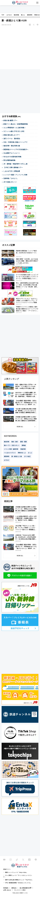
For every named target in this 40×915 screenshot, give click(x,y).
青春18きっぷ (22, 452)
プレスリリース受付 (19, 890)
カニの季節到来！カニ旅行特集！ (14, 127)
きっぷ (30, 452)
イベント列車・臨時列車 (11, 449)
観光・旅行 (15, 441)
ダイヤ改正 (27, 456)
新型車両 (29, 15)
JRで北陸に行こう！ (10, 182)
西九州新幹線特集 (9, 160)
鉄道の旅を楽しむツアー (11, 135)
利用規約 (5, 888)
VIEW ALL (20, 426)
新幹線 (24, 445)
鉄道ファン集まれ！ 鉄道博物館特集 (15, 124)
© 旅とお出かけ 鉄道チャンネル (20, 892)
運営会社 (14, 888)
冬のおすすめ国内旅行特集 (12, 157)
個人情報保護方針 (25, 888)
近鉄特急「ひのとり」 (10, 178)
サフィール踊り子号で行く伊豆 (13, 131)
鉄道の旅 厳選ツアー (10, 120)
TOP (2, 15)
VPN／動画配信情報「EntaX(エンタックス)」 (18, 883)
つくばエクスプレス (10, 452)
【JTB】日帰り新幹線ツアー (13, 167)
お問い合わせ (7, 890)
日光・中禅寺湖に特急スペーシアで (15, 142)
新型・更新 (23, 441)
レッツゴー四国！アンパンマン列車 (15, 175)
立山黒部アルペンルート (11, 153)
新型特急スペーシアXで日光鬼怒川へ (15, 149)
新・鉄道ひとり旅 (17, 456)
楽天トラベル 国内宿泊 (11, 138)
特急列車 (23, 449)
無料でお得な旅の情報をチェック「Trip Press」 (19, 880)
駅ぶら (23, 15)
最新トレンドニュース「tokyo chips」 (16, 872)
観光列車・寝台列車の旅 (11, 146)
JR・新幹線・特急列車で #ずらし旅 (15, 164)
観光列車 (6, 441)
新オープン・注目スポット (11, 445)
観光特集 (16, 15)
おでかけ (9, 15)
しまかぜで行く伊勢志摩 (11, 171)
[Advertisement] (20, 48)
